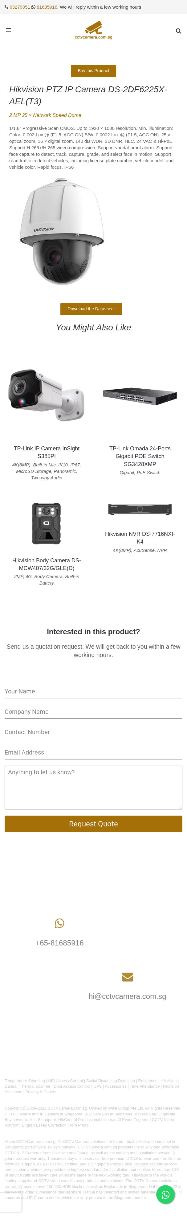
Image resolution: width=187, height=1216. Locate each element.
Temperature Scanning (25, 1080)
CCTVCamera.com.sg (35, 1141)
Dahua (10, 1086)
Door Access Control (72, 1086)
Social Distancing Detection (110, 1080)
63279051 (20, 7)
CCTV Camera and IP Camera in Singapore (44, 1114)
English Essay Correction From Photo (55, 1125)
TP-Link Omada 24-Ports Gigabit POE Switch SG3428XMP (140, 456)
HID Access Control (65, 1080)
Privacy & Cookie (41, 1092)
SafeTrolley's (49, 1147)
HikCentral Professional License (86, 1119)
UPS (97, 1086)
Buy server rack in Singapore (30, 1119)
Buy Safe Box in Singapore (108, 1114)
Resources (147, 1080)
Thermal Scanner (35, 1086)
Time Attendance (145, 1086)
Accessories (116, 1086)
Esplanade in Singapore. (126, 1186)
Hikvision (169, 1080)
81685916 (47, 7)
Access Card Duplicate (155, 1114)
